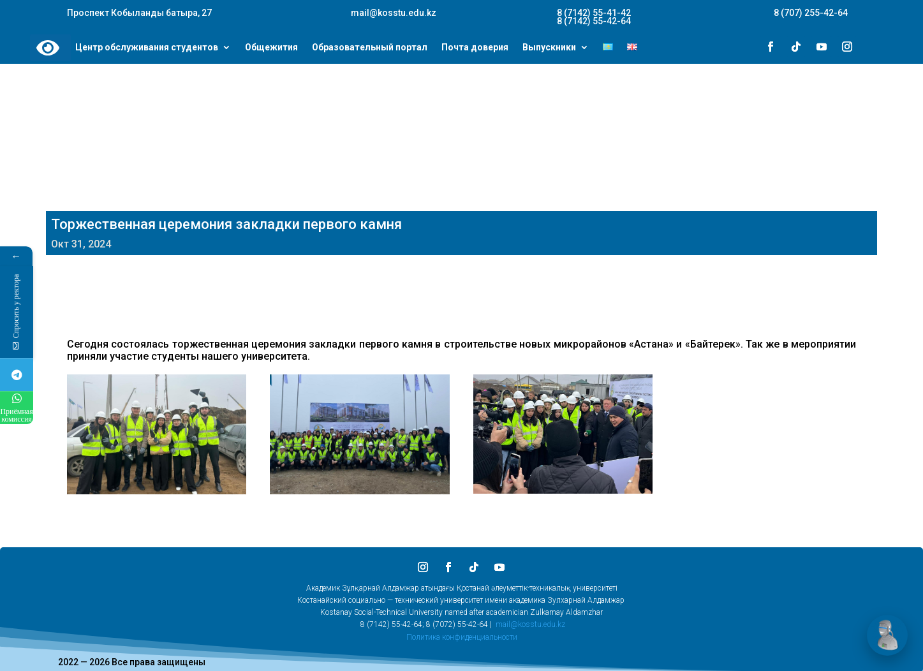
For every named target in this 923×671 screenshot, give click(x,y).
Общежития (271, 47)
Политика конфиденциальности (461, 637)
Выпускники (549, 47)
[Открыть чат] (887, 635)
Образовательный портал (369, 47)
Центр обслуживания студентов (146, 47)
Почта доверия (474, 47)
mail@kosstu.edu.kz (530, 624)
